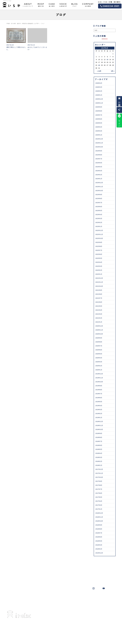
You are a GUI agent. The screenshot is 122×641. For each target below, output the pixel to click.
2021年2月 (98, 318)
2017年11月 (99, 473)
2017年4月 (98, 501)
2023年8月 (98, 198)
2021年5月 (98, 306)
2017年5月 (98, 497)
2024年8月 (98, 155)
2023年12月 (99, 182)
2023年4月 (98, 214)
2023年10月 (99, 190)
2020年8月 (98, 342)
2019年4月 (98, 405)
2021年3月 (98, 314)
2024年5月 (98, 163)
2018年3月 (98, 457)
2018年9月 (98, 433)
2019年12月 (99, 374)
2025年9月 (98, 107)
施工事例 (52, 4)
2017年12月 (99, 469)
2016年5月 (98, 541)
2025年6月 (98, 119)
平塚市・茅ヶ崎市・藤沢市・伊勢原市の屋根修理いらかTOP (22, 23)
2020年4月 (98, 358)
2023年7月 (98, 202)
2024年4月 (98, 167)
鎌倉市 (104, 596)
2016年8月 (98, 529)
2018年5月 (98, 449)
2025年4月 (98, 127)
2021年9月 (98, 290)
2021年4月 (98, 310)
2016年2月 (98, 549)
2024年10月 (99, 147)
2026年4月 (98, 83)
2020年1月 (98, 370)
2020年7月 (98, 346)
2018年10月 (99, 429)
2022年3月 (98, 266)
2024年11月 (99, 143)
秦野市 (97, 596)
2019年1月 (98, 417)
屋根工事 (41, 4)
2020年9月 (98, 338)
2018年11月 (99, 425)
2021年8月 (98, 294)
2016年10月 (99, 521)
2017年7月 (98, 489)
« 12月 (99, 71)
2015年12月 (99, 553)
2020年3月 (98, 362)
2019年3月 (98, 409)
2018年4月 (98, 453)
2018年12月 (99, 421)
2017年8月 (98, 485)
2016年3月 (98, 545)
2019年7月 (98, 393)
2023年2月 (98, 222)
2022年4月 (98, 262)
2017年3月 (98, 505)
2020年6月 (98, 350)
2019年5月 (98, 401)
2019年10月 (99, 382)
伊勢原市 (67, 596)
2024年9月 (98, 151)
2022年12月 (99, 230)
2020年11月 (99, 330)
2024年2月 (98, 174)
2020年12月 (99, 326)
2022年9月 (98, 242)
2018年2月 (98, 461)
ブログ (74, 4)
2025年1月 (98, 135)
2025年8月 (98, 111)
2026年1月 (98, 95)
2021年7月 (98, 298)
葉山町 (75, 596)
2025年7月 (98, 115)
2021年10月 (99, 286)
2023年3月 (98, 218)
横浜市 (89, 596)
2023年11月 (99, 186)
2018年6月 (98, 445)
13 (107, 59)
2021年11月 (99, 282)
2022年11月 (99, 234)
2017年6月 (98, 493)
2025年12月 (99, 99)
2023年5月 (98, 210)
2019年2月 (98, 413)
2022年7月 (98, 250)
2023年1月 (98, 226)
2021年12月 (99, 278)
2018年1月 (98, 465)
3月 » (112, 71)
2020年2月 (98, 366)
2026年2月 (98, 91)
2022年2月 (98, 270)
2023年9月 (98, 194)
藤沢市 (60, 596)
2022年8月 (98, 246)
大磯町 (82, 596)
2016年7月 (98, 533)
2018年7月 (98, 441)
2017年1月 (98, 509)
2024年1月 (98, 178)
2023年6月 (98, 206)
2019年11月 (99, 378)
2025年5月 (98, 123)
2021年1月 (98, 322)
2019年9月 (98, 386)
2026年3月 (98, 87)
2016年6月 (98, 537)
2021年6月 (98, 302)
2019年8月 (98, 389)
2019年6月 (98, 397)
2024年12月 (99, 139)
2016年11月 (99, 517)
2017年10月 (99, 477)
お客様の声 (63, 4)
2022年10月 (99, 238)
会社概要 (88, 4)
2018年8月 (98, 437)
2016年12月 (99, 513)
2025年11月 (99, 103)
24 (99, 65)
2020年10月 (99, 334)
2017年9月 (98, 481)
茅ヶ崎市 (52, 596)
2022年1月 (98, 274)
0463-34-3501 (15, 627)
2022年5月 (98, 258)
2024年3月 (98, 170)
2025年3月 (98, 131)
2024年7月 (98, 159)
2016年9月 (98, 525)
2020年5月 (98, 354)
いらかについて (28, 4)
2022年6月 (98, 254)
